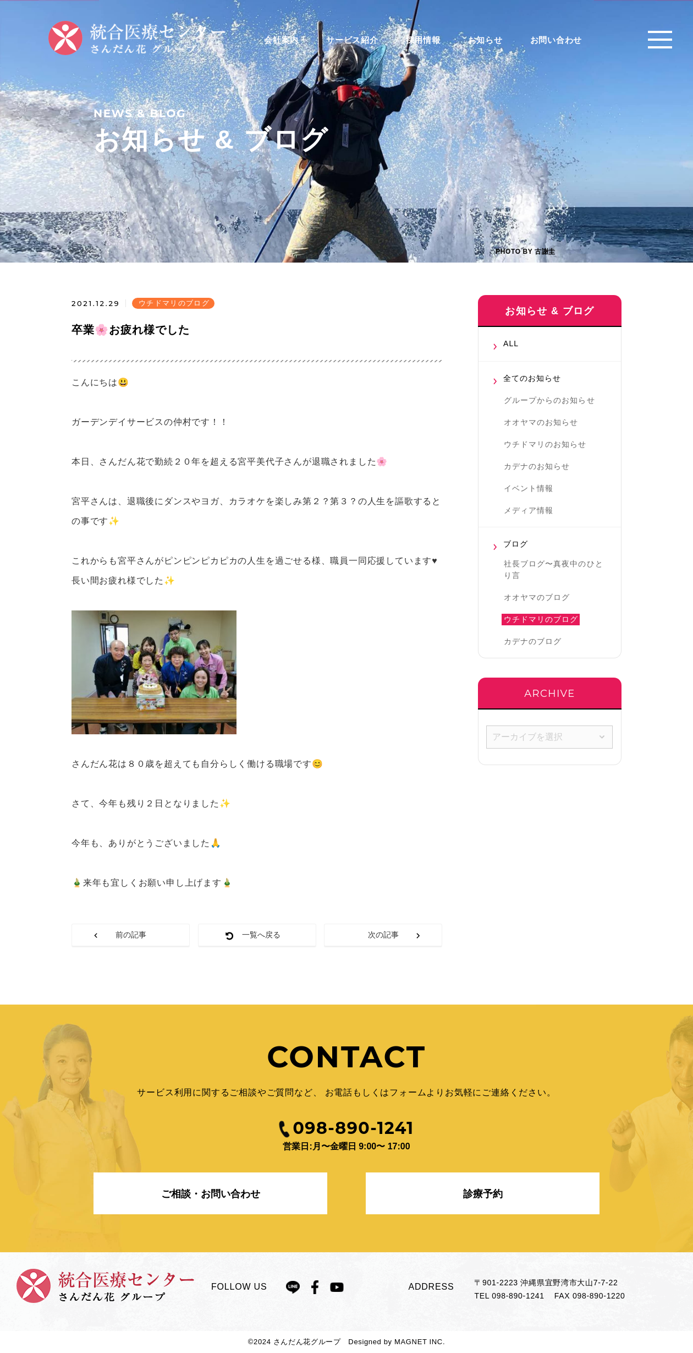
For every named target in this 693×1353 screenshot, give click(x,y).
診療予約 (483, 1193)
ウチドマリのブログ (541, 619)
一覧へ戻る (261, 934)
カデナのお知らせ (537, 466)
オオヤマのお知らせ (541, 422)
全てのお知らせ (532, 378)
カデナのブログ (533, 641)
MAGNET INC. (419, 1342)
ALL (511, 343)
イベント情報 (528, 488)
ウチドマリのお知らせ (545, 444)
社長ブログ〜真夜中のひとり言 (553, 569)
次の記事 (383, 934)
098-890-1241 (518, 1295)
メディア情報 (528, 510)
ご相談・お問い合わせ (210, 1193)
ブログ (515, 543)
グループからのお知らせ (549, 400)
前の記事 (131, 934)
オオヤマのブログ (537, 597)
